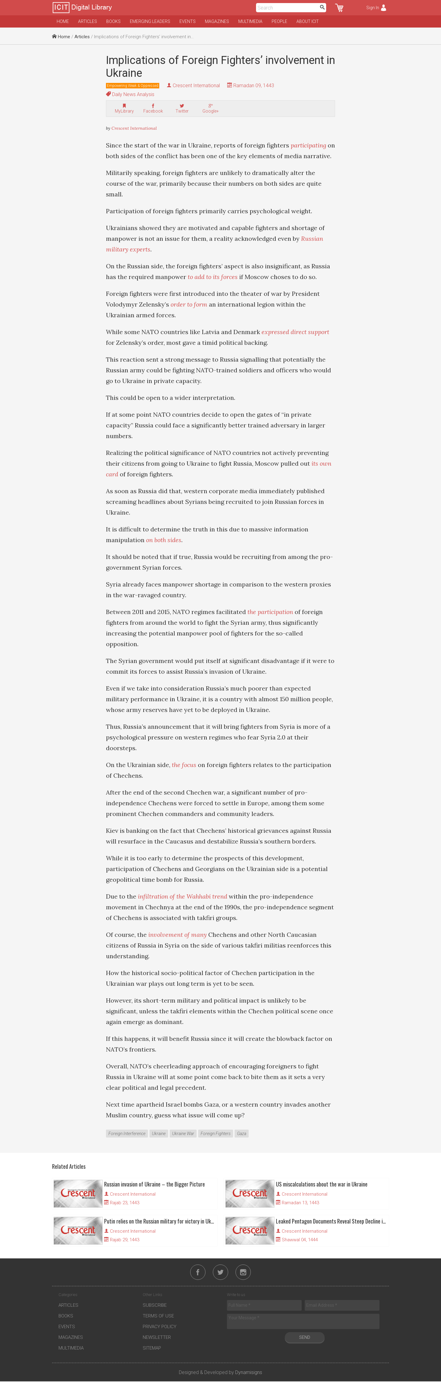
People (279, 21)
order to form (189, 304)
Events (187, 21)
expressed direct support (295, 332)
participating (308, 145)
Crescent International (196, 85)
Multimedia (250, 21)
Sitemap (152, 1348)
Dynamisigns (248, 1373)
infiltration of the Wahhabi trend (182, 896)
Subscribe (155, 1306)
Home (63, 21)
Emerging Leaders (150, 21)
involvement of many (177, 934)
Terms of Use (158, 1316)
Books (113, 21)
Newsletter (157, 1338)
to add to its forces (213, 277)
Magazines (217, 21)
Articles (87, 21)
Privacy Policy (159, 1327)
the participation (270, 612)
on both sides (163, 540)
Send (304, 1338)
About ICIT (307, 21)
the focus (184, 765)
